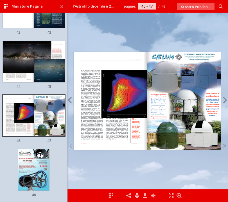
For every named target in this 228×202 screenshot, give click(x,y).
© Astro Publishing (196, 6)
